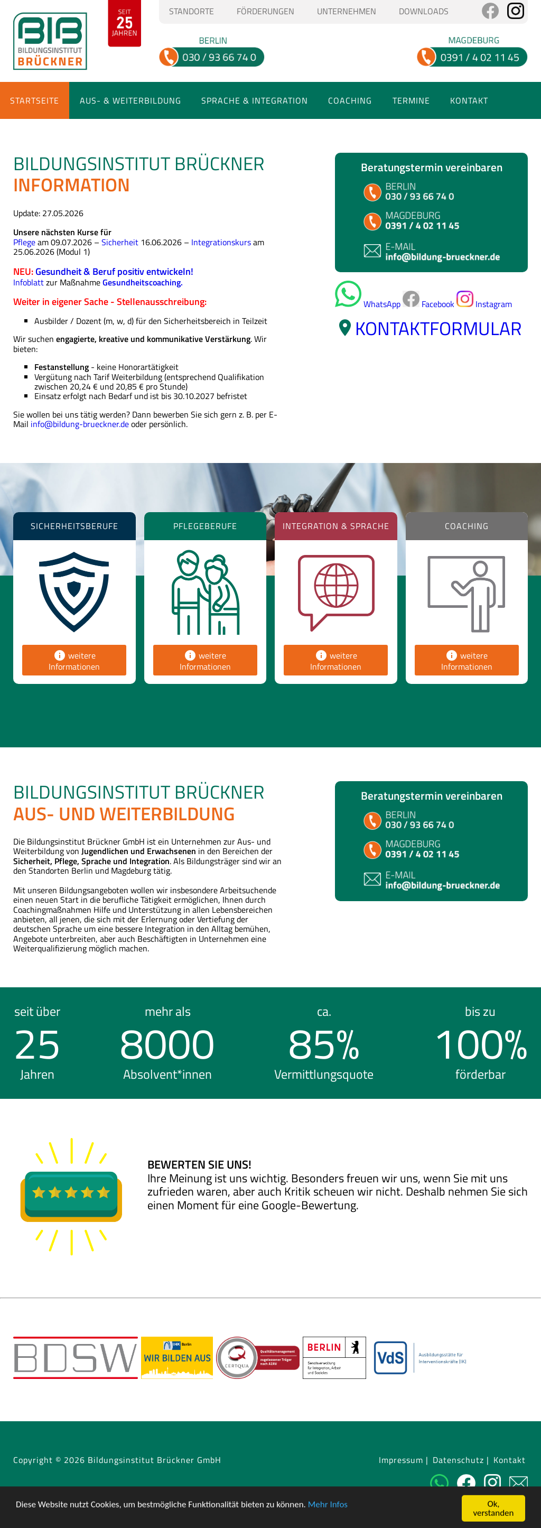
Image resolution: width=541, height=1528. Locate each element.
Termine (411, 100)
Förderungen (265, 11)
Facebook (428, 304)
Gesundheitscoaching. (142, 282)
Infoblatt (28, 282)
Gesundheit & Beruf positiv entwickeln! (114, 271)
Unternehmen (346, 11)
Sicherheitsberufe (74, 526)
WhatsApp (367, 304)
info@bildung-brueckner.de (80, 424)
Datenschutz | (461, 1460)
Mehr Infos (328, 1517)
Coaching (350, 100)
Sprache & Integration (254, 100)
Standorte (191, 11)
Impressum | (403, 1460)
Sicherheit (119, 242)
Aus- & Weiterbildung (130, 100)
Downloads (424, 11)
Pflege (24, 242)
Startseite (34, 100)
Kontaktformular (438, 328)
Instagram (484, 304)
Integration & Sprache (336, 526)
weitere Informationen (74, 661)
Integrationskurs (221, 242)
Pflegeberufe (205, 526)
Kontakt (469, 100)
